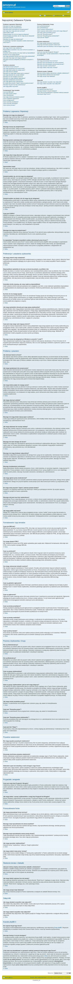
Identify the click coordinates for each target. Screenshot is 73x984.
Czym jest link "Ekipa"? (43, 37)
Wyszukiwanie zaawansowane (62, 7)
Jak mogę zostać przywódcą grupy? (46, 32)
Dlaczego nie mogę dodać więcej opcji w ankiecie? (16, 73)
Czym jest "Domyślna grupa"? (44, 34)
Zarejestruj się (58, 15)
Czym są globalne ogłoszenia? (11, 98)
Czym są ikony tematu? (9, 105)
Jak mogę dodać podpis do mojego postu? (14, 70)
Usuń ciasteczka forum (40, 977)
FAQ (42, 15)
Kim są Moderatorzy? (42, 27)
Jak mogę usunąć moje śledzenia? (46, 76)
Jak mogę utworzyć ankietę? (10, 71)
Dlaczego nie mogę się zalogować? (12, 26)
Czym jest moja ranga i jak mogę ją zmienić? (14, 58)
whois (46, 956)
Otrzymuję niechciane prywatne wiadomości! (48, 44)
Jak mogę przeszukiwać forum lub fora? (47, 61)
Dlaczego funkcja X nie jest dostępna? (47, 91)
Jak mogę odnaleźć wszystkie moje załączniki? (49, 82)
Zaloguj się (67, 15)
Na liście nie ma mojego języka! (11, 54)
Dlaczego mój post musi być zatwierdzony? (14, 84)
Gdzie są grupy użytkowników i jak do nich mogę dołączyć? (52, 31)
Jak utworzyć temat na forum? (11, 66)
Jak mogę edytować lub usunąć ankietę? (13, 75)
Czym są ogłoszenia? (8, 100)
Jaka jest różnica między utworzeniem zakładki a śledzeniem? (53, 73)
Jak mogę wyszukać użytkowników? (46, 65)
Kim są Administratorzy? (43, 26)
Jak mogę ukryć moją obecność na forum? (14, 31)
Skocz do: (50, 973)
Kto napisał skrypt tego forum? (45, 89)
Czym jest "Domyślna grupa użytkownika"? (48, 36)
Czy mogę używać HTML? (10, 93)
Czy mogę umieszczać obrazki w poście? (13, 97)
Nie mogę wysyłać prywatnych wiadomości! (48, 43)
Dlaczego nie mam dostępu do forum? (13, 76)
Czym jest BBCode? (8, 92)
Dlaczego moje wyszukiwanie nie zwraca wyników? (50, 62)
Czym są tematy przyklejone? (10, 101)
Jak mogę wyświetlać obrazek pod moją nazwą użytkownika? (19, 56)
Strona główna (9, 12)
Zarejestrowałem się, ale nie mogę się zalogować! (16, 34)
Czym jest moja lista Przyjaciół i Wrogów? (48, 52)
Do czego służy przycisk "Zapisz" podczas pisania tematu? (18, 83)
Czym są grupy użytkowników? (45, 29)
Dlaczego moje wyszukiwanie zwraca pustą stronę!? (50, 64)
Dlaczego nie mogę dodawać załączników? (14, 78)
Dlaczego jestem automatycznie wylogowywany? (15, 29)
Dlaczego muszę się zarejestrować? (12, 27)
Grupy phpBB (58, 927)
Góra (6, 122)
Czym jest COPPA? (8, 37)
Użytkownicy (49, 15)
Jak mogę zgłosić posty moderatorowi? (13, 81)
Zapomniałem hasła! (8, 32)
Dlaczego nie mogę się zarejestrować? (13, 39)
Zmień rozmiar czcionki (68, 12)
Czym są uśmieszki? (8, 95)
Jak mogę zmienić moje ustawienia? (12, 48)
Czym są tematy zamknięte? (10, 103)
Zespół (32, 977)
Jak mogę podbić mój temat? (10, 86)
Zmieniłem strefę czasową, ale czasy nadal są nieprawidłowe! (19, 53)
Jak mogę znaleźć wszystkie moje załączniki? (49, 83)
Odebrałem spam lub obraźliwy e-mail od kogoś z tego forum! (53, 46)
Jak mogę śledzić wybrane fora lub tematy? (48, 74)
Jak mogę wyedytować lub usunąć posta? (14, 68)
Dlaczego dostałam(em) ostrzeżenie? (12, 79)
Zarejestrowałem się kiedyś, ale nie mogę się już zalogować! (18, 36)
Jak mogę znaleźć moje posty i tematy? (47, 67)
